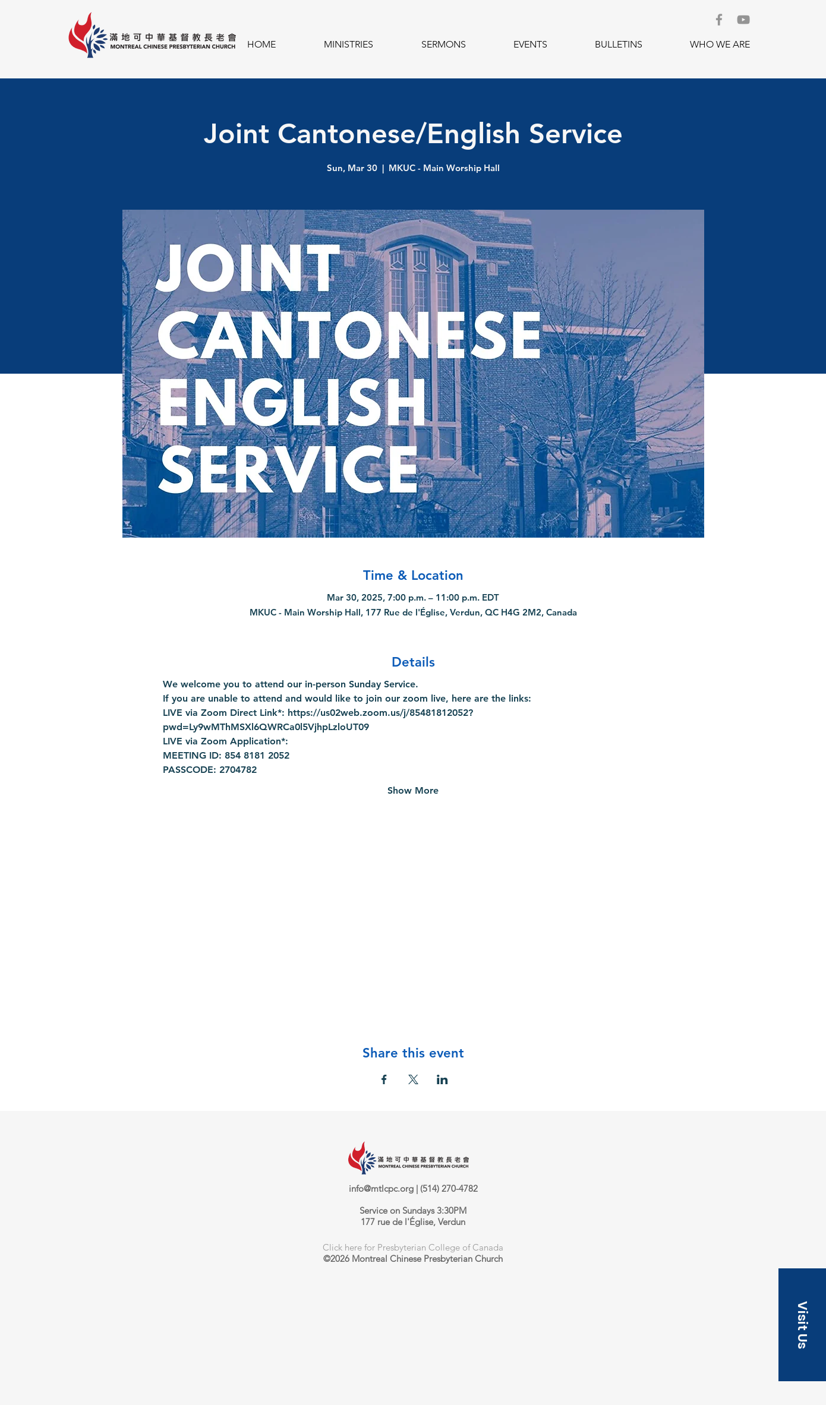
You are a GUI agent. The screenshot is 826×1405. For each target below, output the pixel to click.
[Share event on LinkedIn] (442, 1079)
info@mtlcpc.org (381, 1188)
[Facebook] (719, 19)
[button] (348, 44)
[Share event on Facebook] (384, 1079)
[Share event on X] (413, 1079)
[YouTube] (743, 19)
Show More (413, 790)
